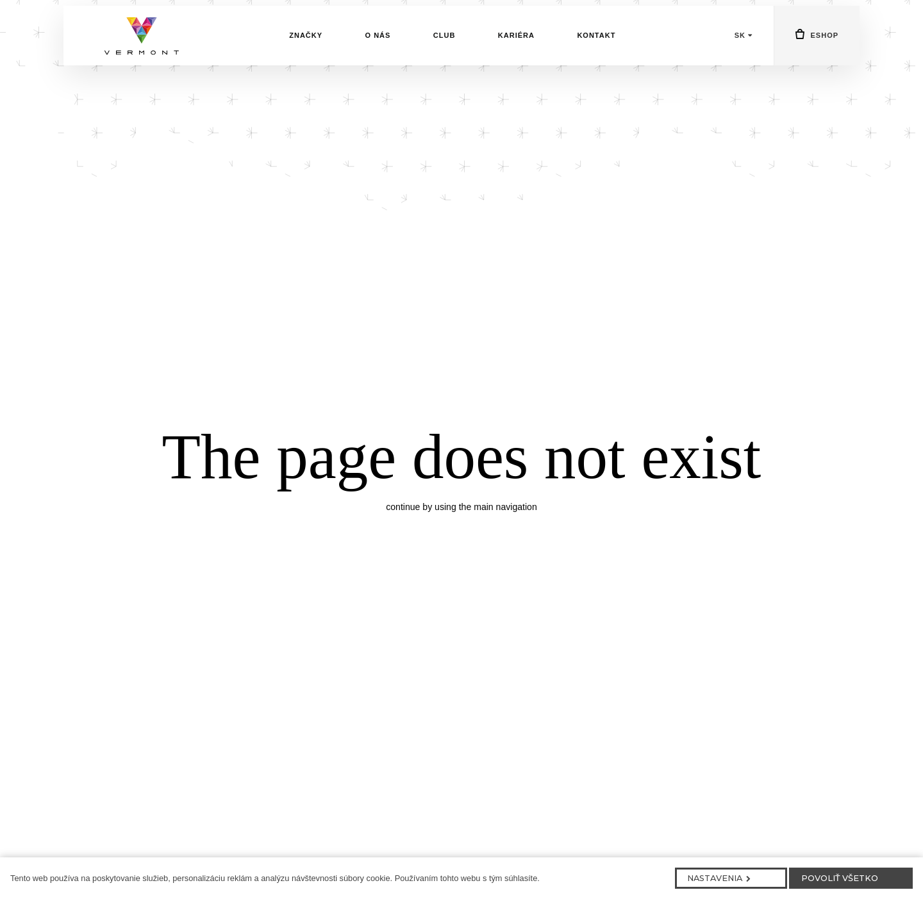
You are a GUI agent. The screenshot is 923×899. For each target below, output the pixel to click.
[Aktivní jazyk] (743, 57)
